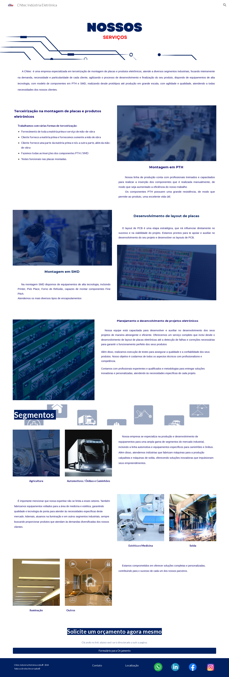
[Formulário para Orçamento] (114, 651)
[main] (114, 80)
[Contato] (97, 665)
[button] (225, 5)
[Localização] (132, 665)
